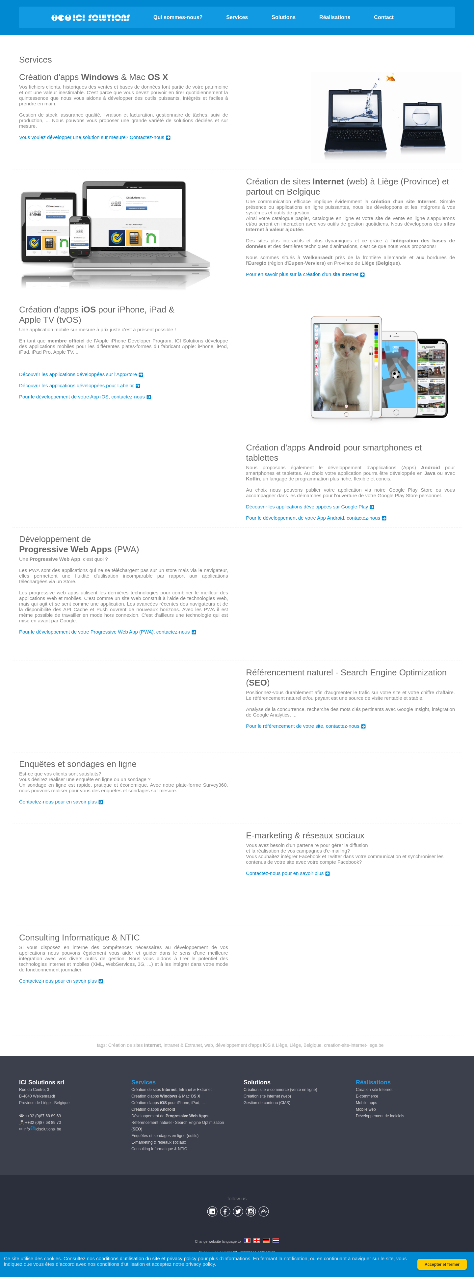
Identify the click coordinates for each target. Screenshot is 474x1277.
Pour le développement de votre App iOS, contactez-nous (85, 396)
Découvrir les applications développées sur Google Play (310, 506)
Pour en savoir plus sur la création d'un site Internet (305, 274)
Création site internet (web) (267, 1096)
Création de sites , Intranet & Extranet (155, 1045)
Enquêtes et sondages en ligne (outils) (164, 1135)
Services (237, 17)
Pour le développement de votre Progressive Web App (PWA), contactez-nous (107, 632)
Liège (295, 1045)
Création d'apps (153, 1109)
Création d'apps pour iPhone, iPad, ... (168, 1102)
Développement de (169, 1116)
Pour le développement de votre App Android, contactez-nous (316, 518)
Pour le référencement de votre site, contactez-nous (305, 726)
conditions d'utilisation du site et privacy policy (146, 1258)
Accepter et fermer (442, 1264)
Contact (384, 17)
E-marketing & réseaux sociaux (158, 1142)
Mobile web (366, 1109)
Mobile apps (366, 1102)
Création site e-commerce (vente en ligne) (280, 1089)
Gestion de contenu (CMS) (267, 1102)
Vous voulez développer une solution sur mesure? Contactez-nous (95, 137)
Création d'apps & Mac (165, 1096)
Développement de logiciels (380, 1116)
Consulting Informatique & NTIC (159, 1149)
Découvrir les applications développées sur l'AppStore (81, 374)
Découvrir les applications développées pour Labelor (79, 385)
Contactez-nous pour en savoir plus (61, 801)
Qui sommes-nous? (177, 17)
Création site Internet (374, 1089)
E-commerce (367, 1096)
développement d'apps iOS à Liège (251, 1045)
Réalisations (334, 17)
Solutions (284, 17)
